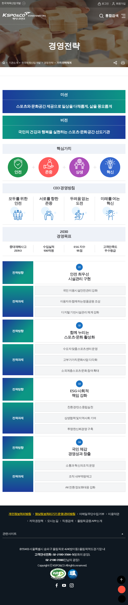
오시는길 (52, 521)
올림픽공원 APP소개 (89, 521)
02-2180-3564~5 (63, 554)
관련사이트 (63, 534)
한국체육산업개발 (14, 3)
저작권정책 (36, 521)
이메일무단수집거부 (91, 514)
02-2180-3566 (54, 560)
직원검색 (67, 521)
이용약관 (113, 514)
